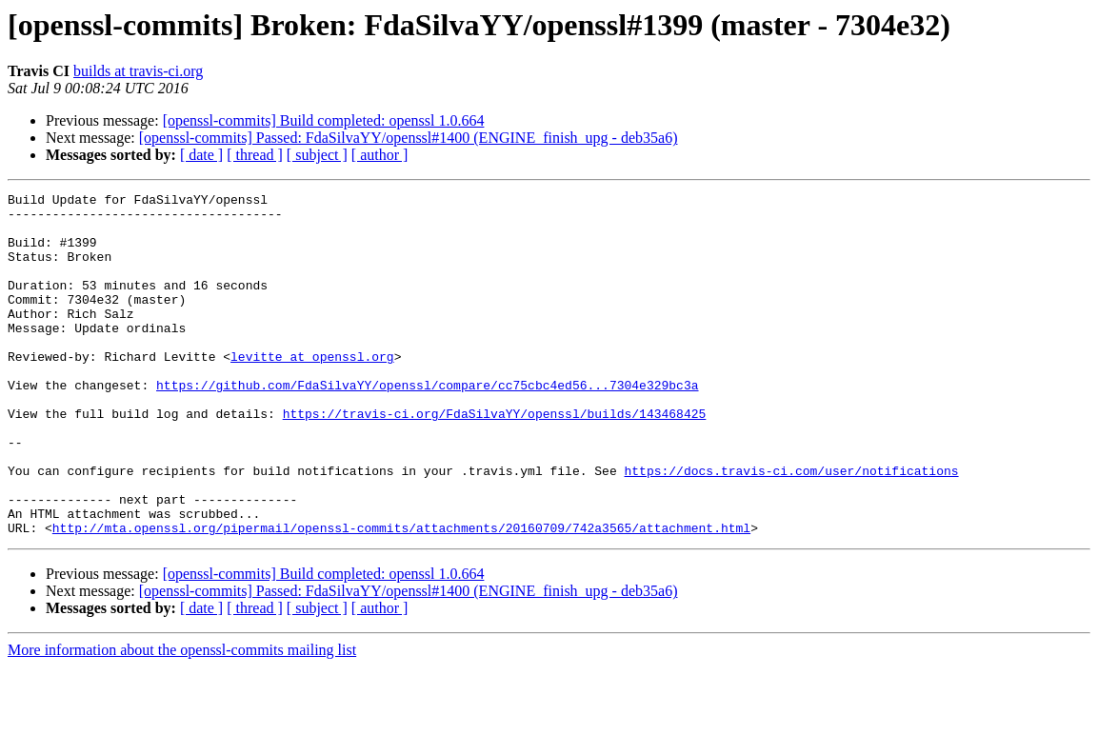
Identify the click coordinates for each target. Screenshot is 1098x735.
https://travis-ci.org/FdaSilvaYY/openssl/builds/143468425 (495, 458)
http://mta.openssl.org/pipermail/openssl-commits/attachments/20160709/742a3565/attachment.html (401, 596)
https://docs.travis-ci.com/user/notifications (791, 527)
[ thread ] (255, 155)
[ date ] (201, 155)
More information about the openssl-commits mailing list (182, 718)
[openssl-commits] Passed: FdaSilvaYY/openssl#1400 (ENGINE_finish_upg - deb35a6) (408, 137)
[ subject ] (317, 155)
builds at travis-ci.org (138, 71)
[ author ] (380, 155)
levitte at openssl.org (312, 390)
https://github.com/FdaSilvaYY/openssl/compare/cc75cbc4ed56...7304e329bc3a (427, 424)
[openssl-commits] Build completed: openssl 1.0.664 (324, 120)
